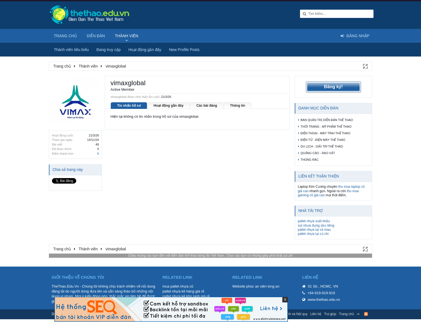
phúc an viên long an (262, 286)
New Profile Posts (184, 49)
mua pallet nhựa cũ (177, 286)
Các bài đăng (206, 106)
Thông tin (237, 106)
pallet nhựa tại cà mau (314, 230)
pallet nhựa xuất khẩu (314, 221)
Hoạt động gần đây (168, 106)
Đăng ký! (333, 86)
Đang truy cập (108, 49)
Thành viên (126, 36)
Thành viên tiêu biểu (71, 49)
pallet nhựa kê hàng (178, 291)
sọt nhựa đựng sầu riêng (316, 225)
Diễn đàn (96, 36)
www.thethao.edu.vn (324, 299)
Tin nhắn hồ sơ (129, 106)
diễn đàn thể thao (184, 255)
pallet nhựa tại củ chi (313, 234)
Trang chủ (65, 36)
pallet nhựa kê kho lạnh (181, 296)
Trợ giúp (330, 314)
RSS (366, 314)
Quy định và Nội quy (293, 314)
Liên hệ (315, 314)
